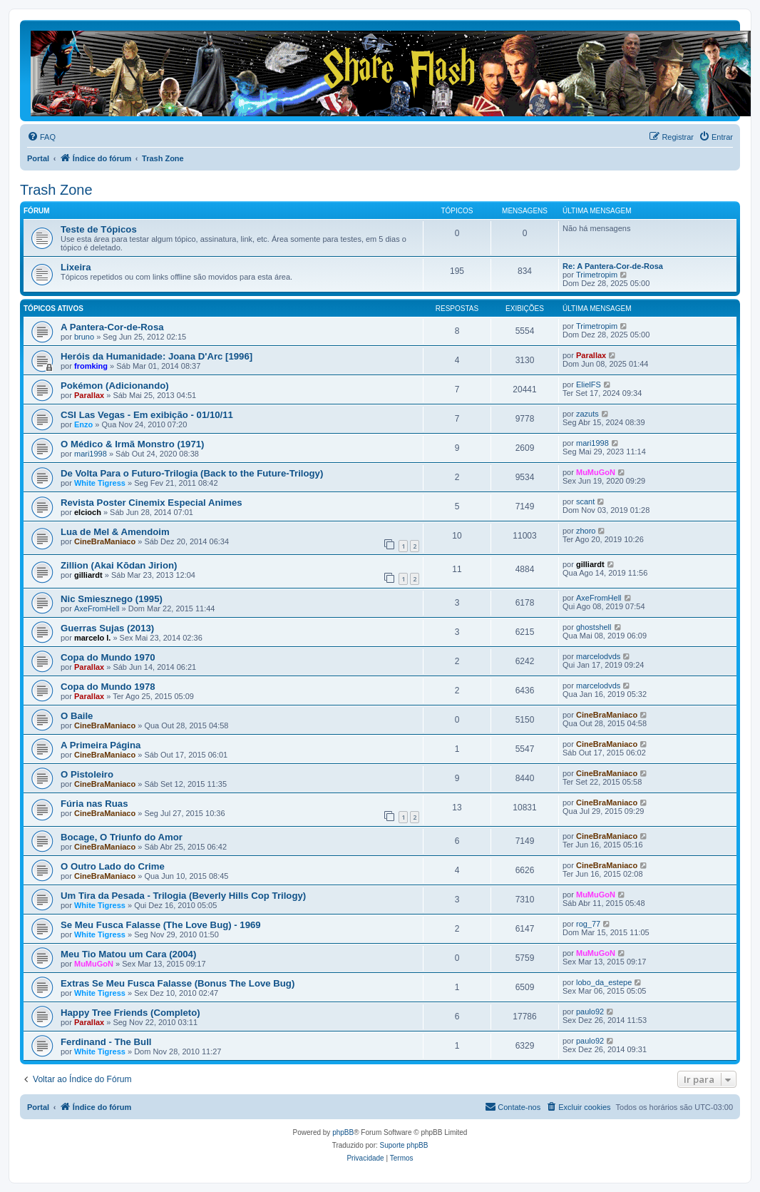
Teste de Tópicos (99, 229)
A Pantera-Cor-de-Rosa (112, 327)
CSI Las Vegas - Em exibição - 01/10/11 (147, 414)
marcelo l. (92, 637)
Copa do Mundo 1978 (108, 686)
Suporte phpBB (404, 1145)
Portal (38, 158)
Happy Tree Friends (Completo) (130, 1012)
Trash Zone (56, 190)
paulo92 (590, 1011)
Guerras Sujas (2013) (107, 628)
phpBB (343, 1132)
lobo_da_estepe (604, 982)
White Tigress (99, 483)
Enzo (83, 424)
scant (585, 501)
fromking (91, 366)
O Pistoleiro (87, 774)
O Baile (77, 715)
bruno (84, 336)
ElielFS (588, 384)
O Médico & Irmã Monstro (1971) (133, 444)
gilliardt (88, 575)
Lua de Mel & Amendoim (115, 531)
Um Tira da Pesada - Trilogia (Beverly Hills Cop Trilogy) (183, 895)
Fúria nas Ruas (94, 803)
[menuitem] (41, 137)
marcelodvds (598, 656)
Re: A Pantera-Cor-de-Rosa (613, 266)
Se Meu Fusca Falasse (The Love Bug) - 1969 (161, 925)
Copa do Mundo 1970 (108, 657)
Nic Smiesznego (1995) (112, 599)
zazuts (587, 413)
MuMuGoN (595, 472)
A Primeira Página (100, 745)
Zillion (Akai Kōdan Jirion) (119, 565)
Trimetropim (596, 274)
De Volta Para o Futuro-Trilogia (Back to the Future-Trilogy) (192, 473)
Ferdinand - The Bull (106, 1041)
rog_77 (588, 924)
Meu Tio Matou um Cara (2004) (128, 954)
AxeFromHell (97, 608)
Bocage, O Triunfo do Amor (122, 837)
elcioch (87, 512)
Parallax (591, 355)
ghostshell (594, 627)
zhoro (586, 530)
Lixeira (76, 267)
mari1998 (90, 453)
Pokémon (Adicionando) (115, 385)
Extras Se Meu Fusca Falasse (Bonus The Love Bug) (177, 983)
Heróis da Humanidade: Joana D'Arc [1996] (156, 356)
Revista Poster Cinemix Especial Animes (151, 502)
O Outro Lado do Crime (113, 866)
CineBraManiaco (104, 541)
